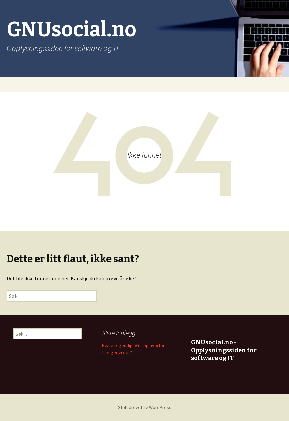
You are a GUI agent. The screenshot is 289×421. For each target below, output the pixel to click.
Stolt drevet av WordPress (144, 407)
